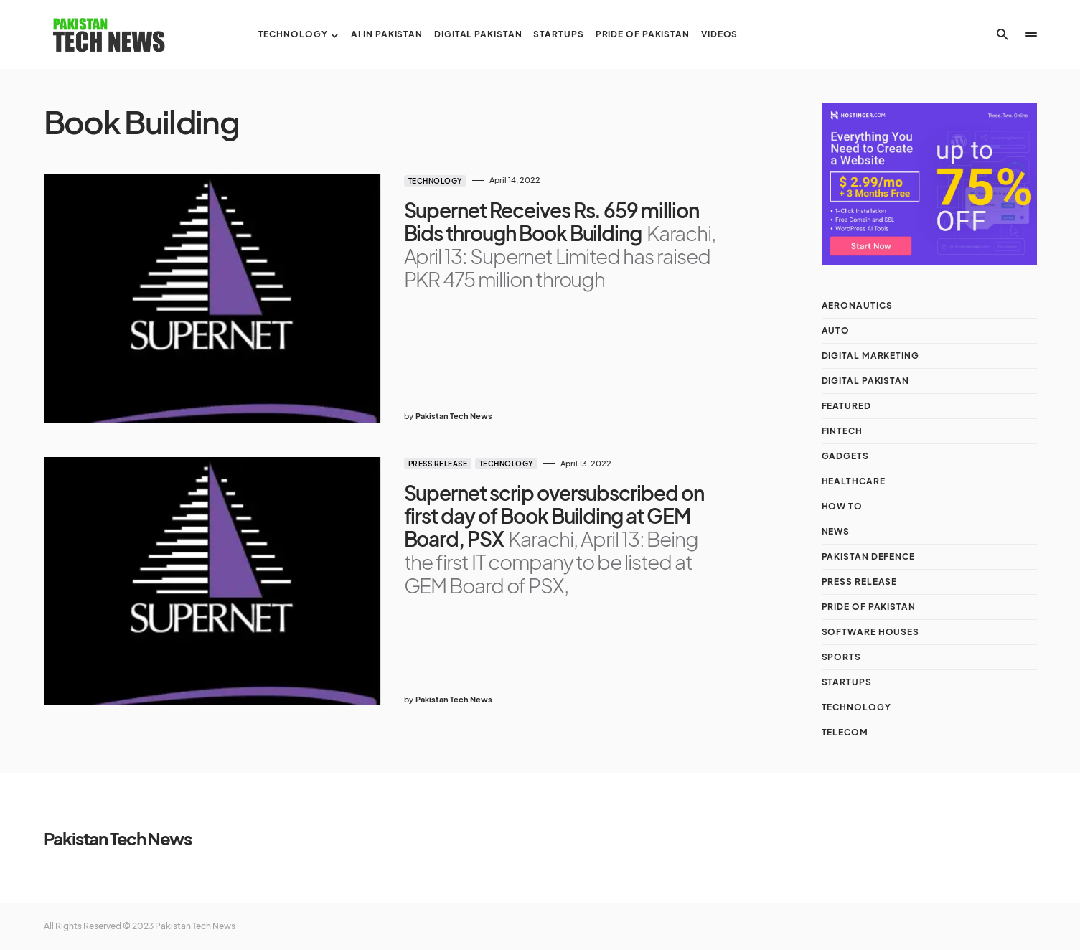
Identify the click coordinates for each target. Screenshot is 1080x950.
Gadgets (845, 456)
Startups (847, 682)
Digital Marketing (870, 355)
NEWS (836, 531)
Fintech (842, 430)
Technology (435, 181)
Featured (846, 405)
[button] (1002, 34)
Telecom (845, 732)
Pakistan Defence (868, 556)
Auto (836, 330)
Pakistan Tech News (118, 838)
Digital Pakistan (865, 380)
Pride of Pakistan (869, 606)
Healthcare (854, 481)
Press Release (438, 463)
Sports (841, 657)
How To (842, 506)
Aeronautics (857, 305)
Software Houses (871, 631)
